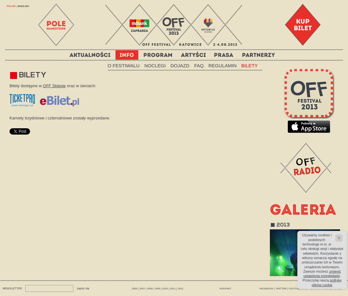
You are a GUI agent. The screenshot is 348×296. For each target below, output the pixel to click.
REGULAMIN (222, 65)
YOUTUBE (295, 288)
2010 (165, 288)
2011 (173, 288)
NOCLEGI (155, 65)
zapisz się (83, 288)
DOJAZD (180, 65)
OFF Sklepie (54, 85)
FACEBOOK (266, 288)
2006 (134, 288)
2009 (157, 288)
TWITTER (281, 288)
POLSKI (11, 6)
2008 (150, 288)
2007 (142, 288)
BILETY (249, 65)
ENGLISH (23, 6)
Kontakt (225, 288)
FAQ (199, 65)
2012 (180, 288)
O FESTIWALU (124, 65)
